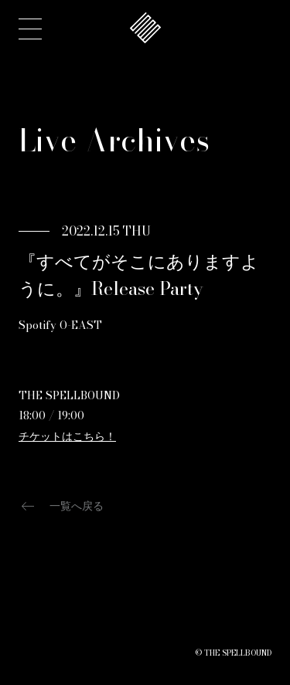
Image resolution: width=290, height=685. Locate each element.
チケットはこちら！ (67, 436)
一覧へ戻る (61, 506)
